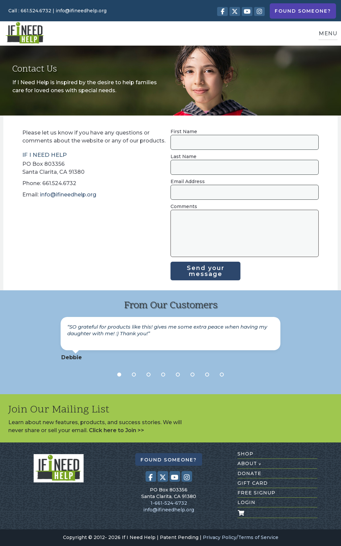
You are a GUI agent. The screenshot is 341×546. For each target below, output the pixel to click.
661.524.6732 (36, 11)
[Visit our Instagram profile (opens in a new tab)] (259, 11)
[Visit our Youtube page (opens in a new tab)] (247, 11)
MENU (328, 33)
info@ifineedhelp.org (81, 11)
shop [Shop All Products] (245, 454)
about (249, 463)
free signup (256, 493)
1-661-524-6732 (169, 503)
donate (249, 473)
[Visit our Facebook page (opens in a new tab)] (222, 11)
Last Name (183, 156)
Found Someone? (303, 11)
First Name (183, 132)
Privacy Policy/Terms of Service (240, 537)
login (246, 502)
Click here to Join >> (116, 430)
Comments (183, 206)
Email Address (187, 181)
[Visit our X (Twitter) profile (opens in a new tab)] (234, 11)
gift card (252, 483)
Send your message (205, 271)
